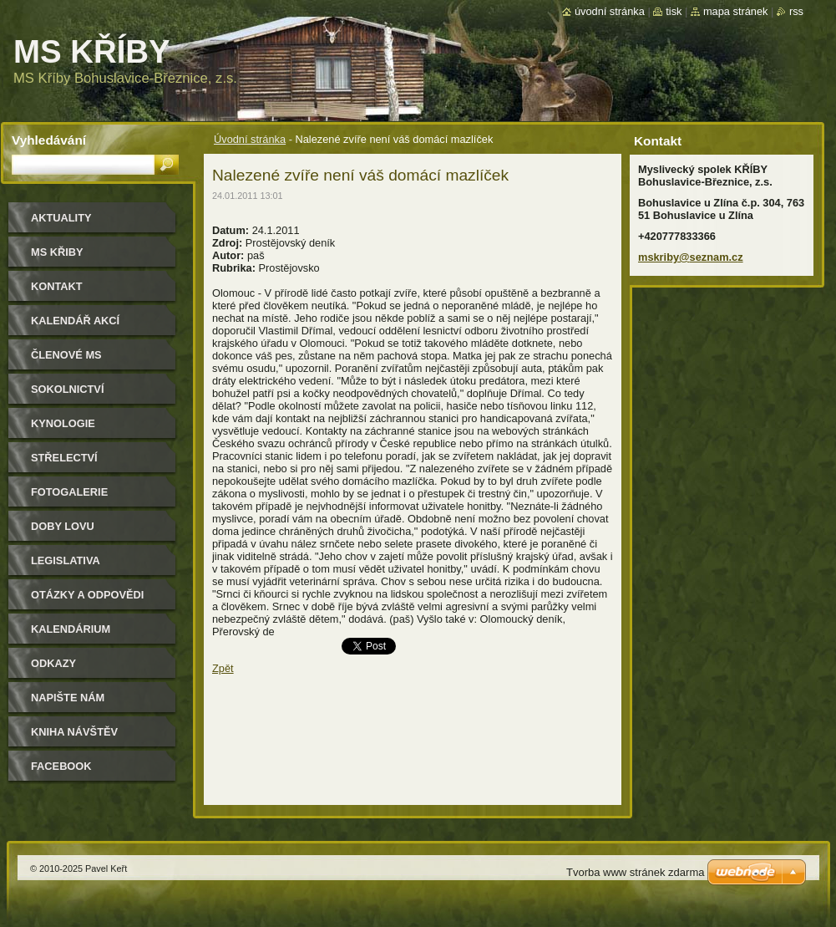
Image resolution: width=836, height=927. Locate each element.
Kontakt (57, 286)
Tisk (673, 11)
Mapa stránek (735, 11)
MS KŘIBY (57, 252)
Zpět (223, 668)
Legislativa (65, 560)
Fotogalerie (69, 492)
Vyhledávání (49, 140)
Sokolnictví (67, 389)
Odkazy (53, 663)
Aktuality (61, 217)
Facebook (61, 766)
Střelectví (64, 457)
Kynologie (63, 423)
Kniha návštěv (74, 732)
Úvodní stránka (250, 139)
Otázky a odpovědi (87, 594)
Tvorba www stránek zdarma (635, 872)
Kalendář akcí (75, 320)
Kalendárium (70, 629)
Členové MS (66, 355)
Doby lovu (62, 526)
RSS (796, 11)
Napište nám (67, 697)
